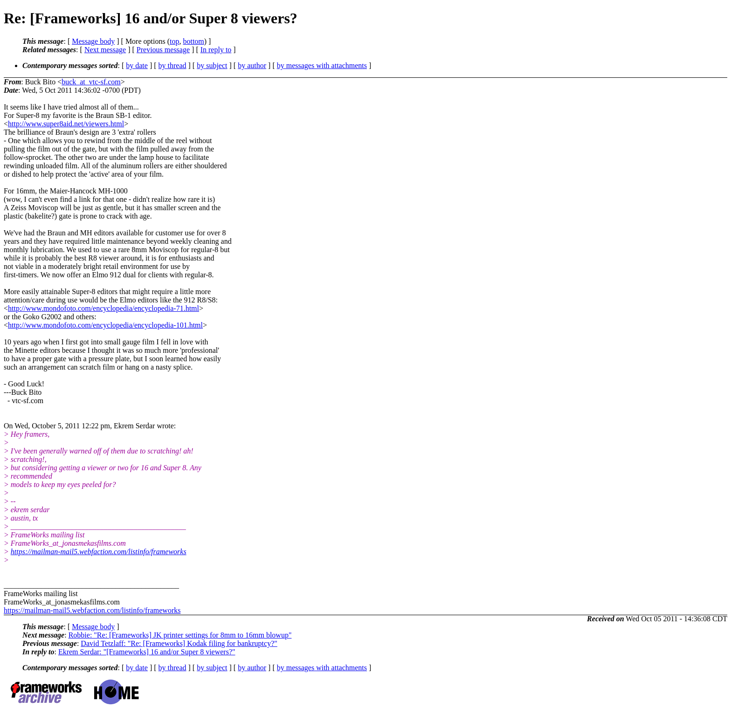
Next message (105, 50)
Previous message (163, 50)
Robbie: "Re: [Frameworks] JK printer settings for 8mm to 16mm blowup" (180, 635)
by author (252, 65)
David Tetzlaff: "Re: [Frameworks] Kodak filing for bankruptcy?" (179, 643)
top (174, 41)
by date (137, 65)
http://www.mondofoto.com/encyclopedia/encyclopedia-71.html (103, 308)
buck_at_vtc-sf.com (91, 82)
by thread (172, 65)
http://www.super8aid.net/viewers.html (66, 124)
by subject (212, 65)
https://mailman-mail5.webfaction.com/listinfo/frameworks (98, 552)
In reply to (216, 50)
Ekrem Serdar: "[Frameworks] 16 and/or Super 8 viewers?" (146, 652)
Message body (93, 41)
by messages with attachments (322, 65)
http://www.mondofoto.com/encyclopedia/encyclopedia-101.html (105, 325)
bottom (193, 41)
